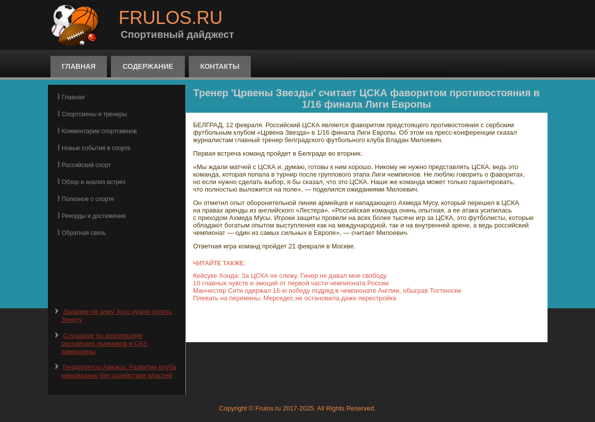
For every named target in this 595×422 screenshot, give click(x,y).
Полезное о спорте (88, 199)
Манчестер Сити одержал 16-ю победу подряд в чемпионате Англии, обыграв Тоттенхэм (327, 290)
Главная (79, 66)
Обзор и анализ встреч (93, 182)
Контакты (219, 66)
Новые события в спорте (96, 148)
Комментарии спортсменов (99, 131)
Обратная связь (84, 232)
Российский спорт (86, 165)
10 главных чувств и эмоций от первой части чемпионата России (291, 283)
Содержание (147, 66)
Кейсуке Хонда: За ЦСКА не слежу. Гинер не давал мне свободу (290, 275)
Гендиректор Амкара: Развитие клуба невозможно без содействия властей (118, 371)
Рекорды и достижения (94, 215)
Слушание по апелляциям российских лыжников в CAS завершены (104, 344)
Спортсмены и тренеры (94, 114)
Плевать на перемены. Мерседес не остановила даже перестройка (295, 298)
